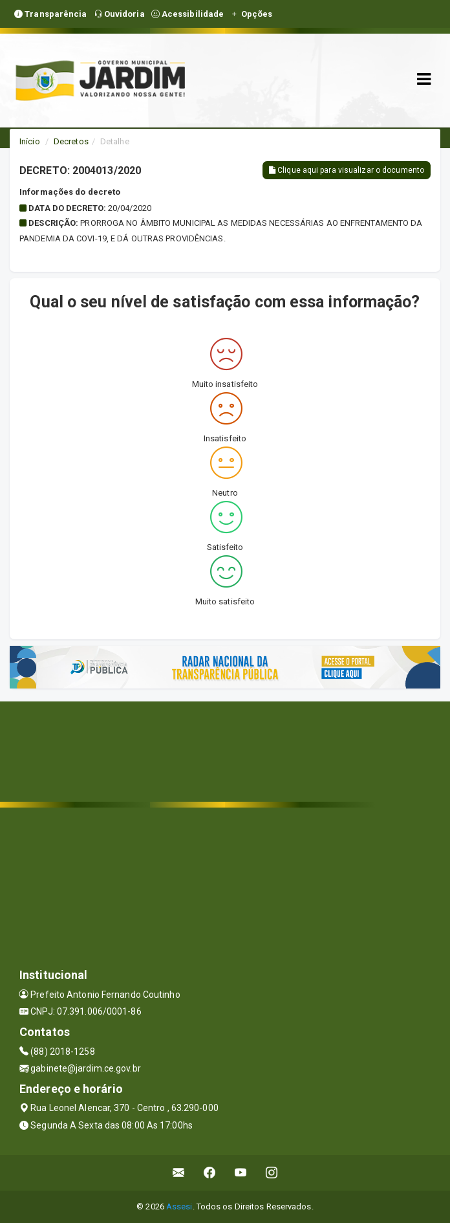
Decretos (71, 141)
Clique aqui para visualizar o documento (346, 170)
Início (29, 141)
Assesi (179, 1206)
